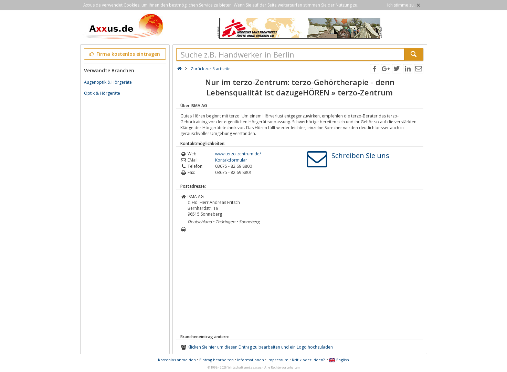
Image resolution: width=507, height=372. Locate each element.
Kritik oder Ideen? (308, 359)
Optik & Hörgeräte (102, 93)
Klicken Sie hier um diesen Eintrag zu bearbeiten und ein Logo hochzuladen (260, 347)
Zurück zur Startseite (211, 69)
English (339, 359)
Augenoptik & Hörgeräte (108, 82)
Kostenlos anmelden (177, 359)
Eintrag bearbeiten (216, 359)
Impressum (277, 359)
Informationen (250, 359)
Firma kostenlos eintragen (124, 54)
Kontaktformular (231, 160)
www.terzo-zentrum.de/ (238, 154)
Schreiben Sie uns (360, 155)
